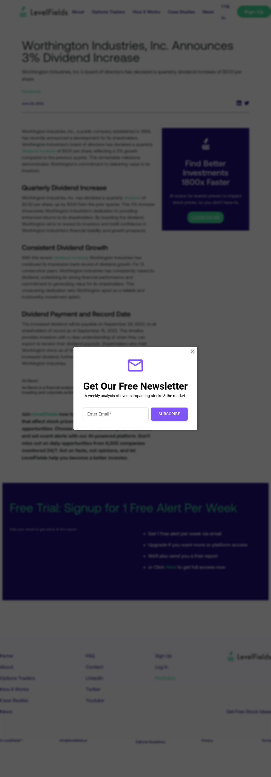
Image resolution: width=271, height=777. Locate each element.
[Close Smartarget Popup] (193, 351)
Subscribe (169, 414)
